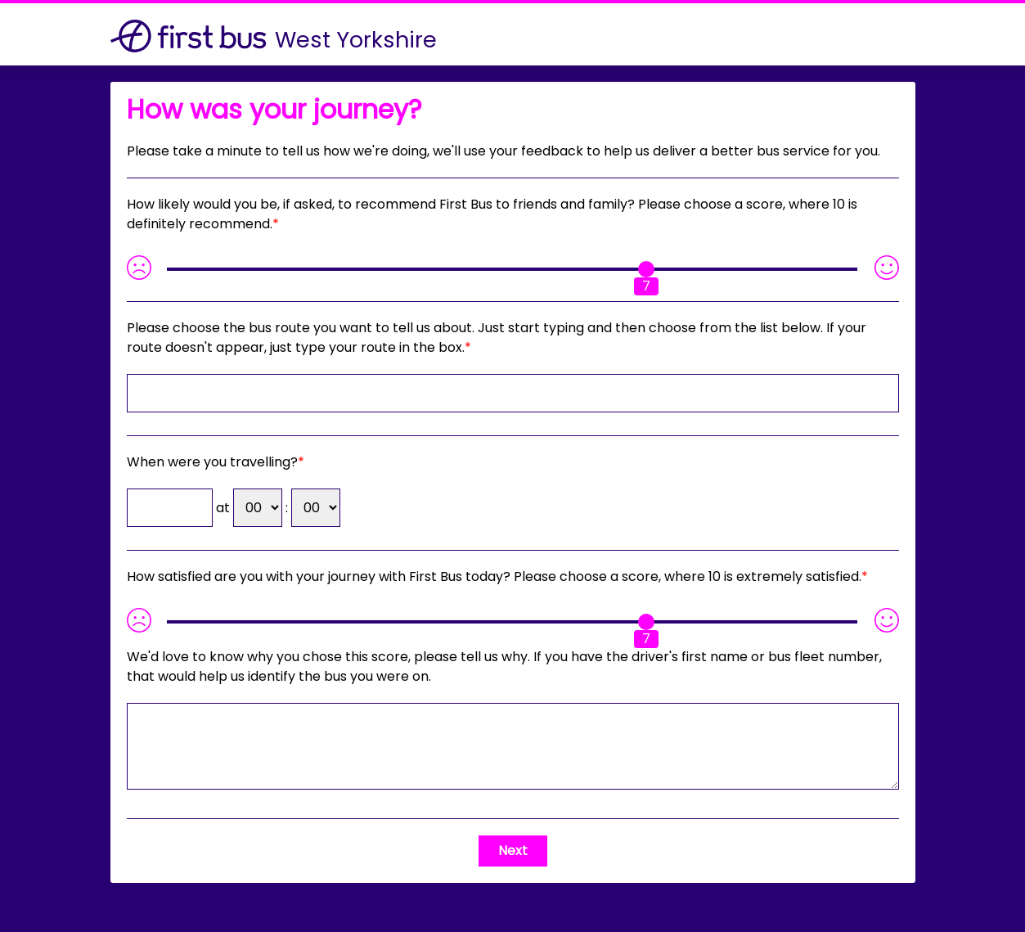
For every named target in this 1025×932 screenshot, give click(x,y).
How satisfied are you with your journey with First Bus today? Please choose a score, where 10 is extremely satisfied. (494, 576)
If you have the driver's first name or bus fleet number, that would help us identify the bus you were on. (504, 666)
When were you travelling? (212, 461)
